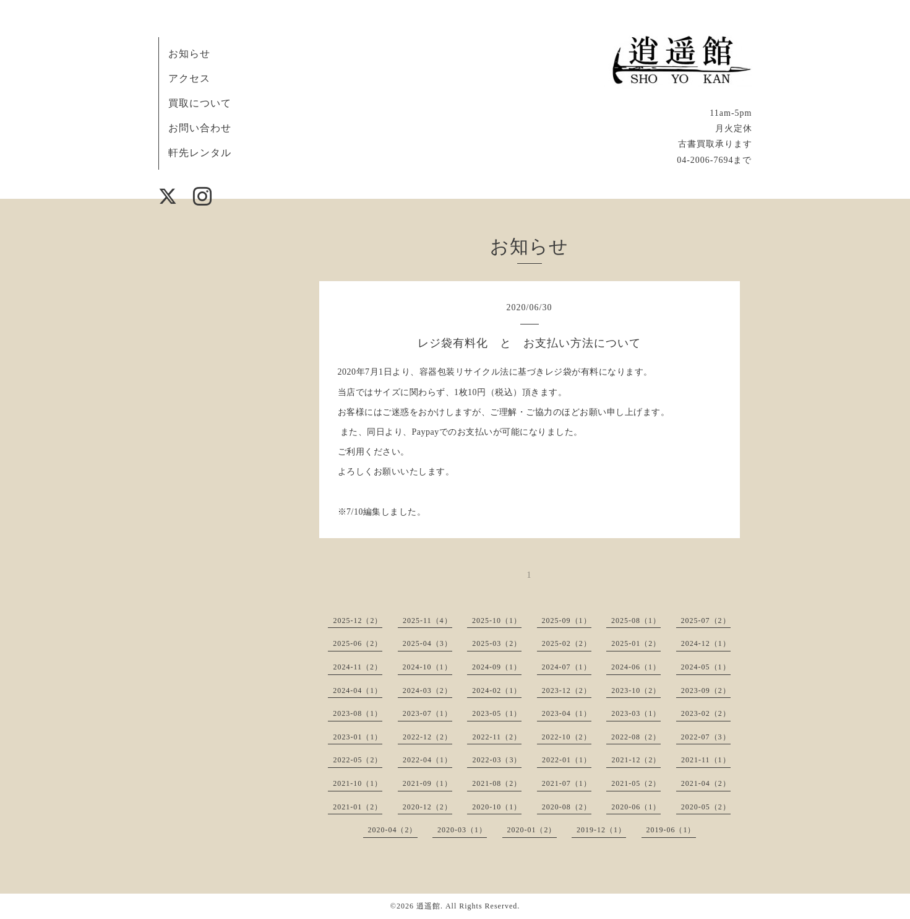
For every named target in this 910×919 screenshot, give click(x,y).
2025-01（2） (636, 643)
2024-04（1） (357, 690)
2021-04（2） (706, 783)
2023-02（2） (706, 713)
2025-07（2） (706, 620)
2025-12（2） (357, 620)
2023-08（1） (357, 713)
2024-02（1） (497, 690)
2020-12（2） (427, 807)
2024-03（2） (427, 690)
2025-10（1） (497, 620)
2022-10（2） (566, 737)
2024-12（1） (706, 643)
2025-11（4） (427, 620)
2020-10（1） (497, 807)
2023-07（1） (427, 713)
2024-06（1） (636, 667)
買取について (199, 103)
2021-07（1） (566, 783)
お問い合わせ (199, 128)
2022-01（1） (566, 760)
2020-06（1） (636, 807)
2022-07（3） (706, 737)
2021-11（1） (706, 760)
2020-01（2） (532, 829)
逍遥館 (428, 906)
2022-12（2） (427, 737)
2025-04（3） (427, 643)
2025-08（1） (636, 620)
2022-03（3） (497, 760)
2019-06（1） (671, 829)
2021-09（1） (427, 783)
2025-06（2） (357, 643)
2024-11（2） (357, 667)
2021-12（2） (636, 760)
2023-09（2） (706, 690)
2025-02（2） (566, 643)
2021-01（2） (357, 807)
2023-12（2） (566, 690)
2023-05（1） (497, 713)
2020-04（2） (393, 829)
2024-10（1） (427, 667)
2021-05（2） (636, 783)
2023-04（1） (566, 713)
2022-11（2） (497, 737)
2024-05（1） (706, 667)
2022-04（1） (427, 760)
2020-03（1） (462, 829)
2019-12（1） (601, 829)
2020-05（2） (706, 807)
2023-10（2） (636, 690)
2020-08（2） (566, 807)
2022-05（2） (357, 760)
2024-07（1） (566, 667)
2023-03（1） (636, 713)
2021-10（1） (357, 783)
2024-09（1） (497, 667)
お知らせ (189, 53)
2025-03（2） (497, 643)
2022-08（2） (636, 737)
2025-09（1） (566, 620)
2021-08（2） (497, 783)
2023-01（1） (357, 737)
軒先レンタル (199, 152)
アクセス (189, 78)
